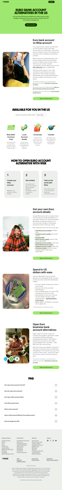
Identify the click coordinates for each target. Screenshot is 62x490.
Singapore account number (43, 246)
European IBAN (39, 237)
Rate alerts (34, 449)
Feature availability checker (8, 453)
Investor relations (5, 447)
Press (3, 443)
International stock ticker (37, 444)
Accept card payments (22, 452)
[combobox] (41, 115)
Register (51, 2)
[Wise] (5, 2)
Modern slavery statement (52, 460)
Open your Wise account (46, 98)
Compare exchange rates (37, 450)
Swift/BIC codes (35, 446)
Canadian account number (43, 234)
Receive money (20, 446)
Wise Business (20, 449)
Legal (18, 458)
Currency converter (36, 443)
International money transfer (23, 440)
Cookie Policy (50, 458)
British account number (42, 239)
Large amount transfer (22, 444)
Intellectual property (21, 461)
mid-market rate (37, 67)
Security (3, 442)
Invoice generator (36, 452)
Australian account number (43, 230)
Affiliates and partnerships (7, 449)
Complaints (19, 460)
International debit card (22, 443)
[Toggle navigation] (58, 2)
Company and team (6, 440)
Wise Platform (20, 447)
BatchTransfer (20, 450)
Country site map (35, 460)
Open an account (31, 25)
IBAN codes (34, 447)
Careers (3, 444)
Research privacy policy (37, 442)
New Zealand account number (44, 244)
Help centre (4, 450)
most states (34, 469)
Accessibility (4, 452)
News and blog (35, 440)
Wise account (20, 442)
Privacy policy (35, 458)
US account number (41, 248)
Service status (5, 446)
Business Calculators (36, 453)
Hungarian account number (43, 243)
